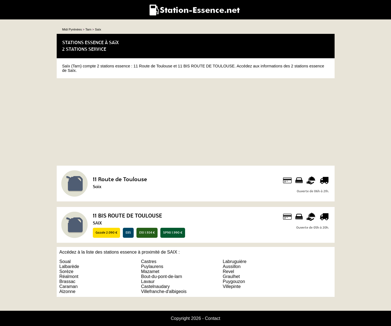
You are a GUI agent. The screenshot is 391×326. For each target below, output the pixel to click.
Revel (228, 271)
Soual (65, 261)
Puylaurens (152, 266)
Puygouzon (234, 281)
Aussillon (232, 266)
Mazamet (150, 271)
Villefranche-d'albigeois (164, 291)
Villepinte (232, 286)
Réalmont (68, 276)
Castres (148, 261)
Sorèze (66, 271)
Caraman (68, 286)
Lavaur (148, 281)
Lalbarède (69, 266)
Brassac (67, 281)
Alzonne (67, 291)
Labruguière (234, 261)
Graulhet (231, 276)
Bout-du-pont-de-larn (161, 276)
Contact (212, 318)
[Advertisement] (196, 121)
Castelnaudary (155, 286)
